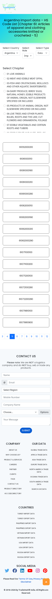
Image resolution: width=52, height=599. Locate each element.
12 (47, 336)
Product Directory (13, 489)
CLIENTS (13, 474)
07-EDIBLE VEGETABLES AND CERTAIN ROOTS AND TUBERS (26, 126)
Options (44, 412)
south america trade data (39, 483)
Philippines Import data (26, 523)
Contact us (13, 484)
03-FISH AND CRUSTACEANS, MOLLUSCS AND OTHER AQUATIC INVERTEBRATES (27, 85)
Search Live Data (39, 489)
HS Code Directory (13, 493)
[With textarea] (26, 421)
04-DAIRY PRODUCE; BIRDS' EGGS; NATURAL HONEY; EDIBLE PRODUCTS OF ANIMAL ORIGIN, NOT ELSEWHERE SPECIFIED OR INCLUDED (26, 96)
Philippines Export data (26, 528)
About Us (13, 450)
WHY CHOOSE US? (13, 455)
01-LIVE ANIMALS (16, 73)
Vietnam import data (26, 533)
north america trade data (39, 470)
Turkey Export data (26, 518)
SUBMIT (26, 430)
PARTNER (13, 469)
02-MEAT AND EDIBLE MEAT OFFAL (25, 78)
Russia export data (26, 557)
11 (42, 336)
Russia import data (26, 552)
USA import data (26, 542)
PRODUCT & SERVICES (13, 460)
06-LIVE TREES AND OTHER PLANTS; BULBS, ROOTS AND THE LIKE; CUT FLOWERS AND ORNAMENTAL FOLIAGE (27, 117)
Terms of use (25, 578)
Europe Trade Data (39, 464)
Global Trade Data (39, 450)
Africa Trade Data (39, 455)
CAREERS (13, 464)
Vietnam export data (26, 538)
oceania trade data (39, 477)
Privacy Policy (40, 578)
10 (37, 336)
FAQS (13, 479)
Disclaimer (26, 581)
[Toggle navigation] (46, 7)
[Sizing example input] (26, 375)
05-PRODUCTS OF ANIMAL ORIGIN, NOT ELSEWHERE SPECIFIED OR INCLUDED (27, 107)
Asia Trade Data (39, 460)
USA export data (26, 547)
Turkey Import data (26, 514)
